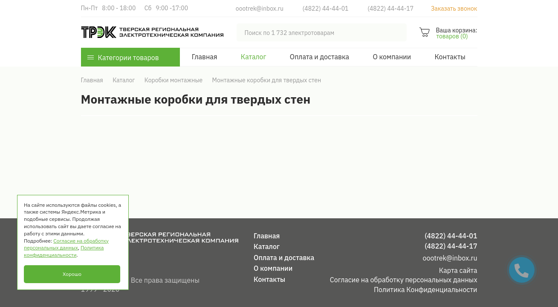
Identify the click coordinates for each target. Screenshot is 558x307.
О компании (392, 56)
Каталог (253, 56)
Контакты (449, 56)
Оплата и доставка (319, 56)
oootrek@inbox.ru (259, 8)
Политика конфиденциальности (64, 251)
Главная (204, 56)
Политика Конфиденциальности (425, 289)
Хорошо (72, 274)
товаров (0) (452, 36)
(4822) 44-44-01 (326, 8)
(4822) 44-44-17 (390, 8)
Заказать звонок (454, 8)
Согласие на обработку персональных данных (403, 279)
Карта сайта (458, 270)
